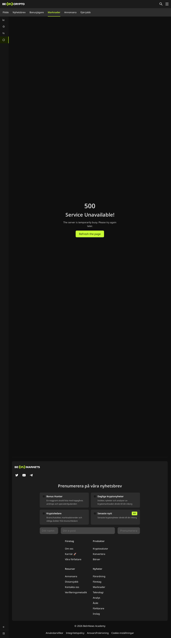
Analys (96, 597)
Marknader (54, 12)
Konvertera (99, 554)
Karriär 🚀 (70, 554)
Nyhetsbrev (19, 12)
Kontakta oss (72, 587)
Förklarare (98, 608)
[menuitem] (4, 20)
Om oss (69, 548)
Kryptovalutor (100, 548)
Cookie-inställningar (122, 632)
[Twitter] (17, 475)
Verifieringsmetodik (76, 592)
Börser (96, 559)
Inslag (96, 613)
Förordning (99, 576)
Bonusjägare (37, 12)
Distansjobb (71, 581)
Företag (97, 581)
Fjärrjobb (85, 12)
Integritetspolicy (75, 632)
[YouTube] (24, 475)
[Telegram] (31, 475)
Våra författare (73, 559)
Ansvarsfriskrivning (98, 632)
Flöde (6, 12)
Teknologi (98, 592)
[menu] (4, 30)
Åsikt (95, 603)
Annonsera (70, 12)
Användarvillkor (54, 632)
